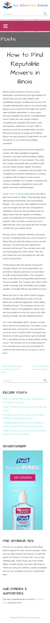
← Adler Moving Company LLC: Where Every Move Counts (11, 369)
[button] (5, 26)
